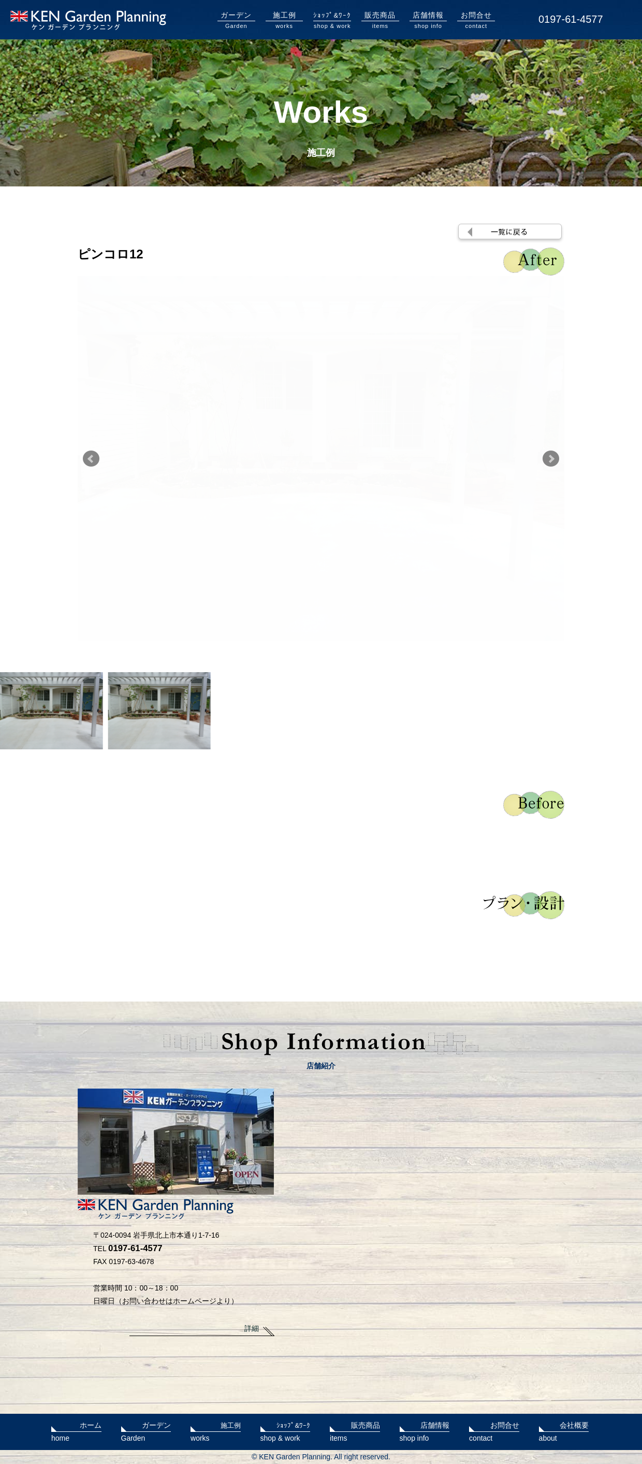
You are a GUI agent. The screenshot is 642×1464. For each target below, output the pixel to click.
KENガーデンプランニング (88, 20)
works (284, 19)
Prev (91, 459)
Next (551, 459)
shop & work (332, 19)
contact (476, 19)
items (380, 19)
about (564, 1430)
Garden (236, 19)
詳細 (251, 1328)
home (76, 1430)
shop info (428, 19)
